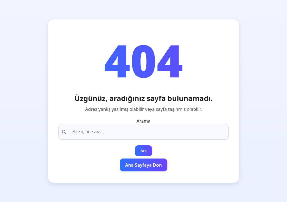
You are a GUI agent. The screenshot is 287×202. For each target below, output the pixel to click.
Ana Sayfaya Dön (143, 165)
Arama (143, 121)
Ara (143, 151)
